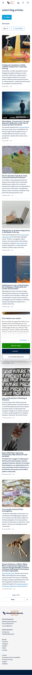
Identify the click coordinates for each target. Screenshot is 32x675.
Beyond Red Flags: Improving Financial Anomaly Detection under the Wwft (15, 454)
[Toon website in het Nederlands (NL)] (18, 3)
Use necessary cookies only (16, 357)
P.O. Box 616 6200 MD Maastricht (8, 633)
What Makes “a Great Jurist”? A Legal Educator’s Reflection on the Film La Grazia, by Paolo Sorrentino (15, 123)
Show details (23, 340)
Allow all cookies (16, 345)
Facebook (5, 642)
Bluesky (4, 639)
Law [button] (5, 28)
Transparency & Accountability (11, 657)
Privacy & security (7, 659)
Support (4, 661)
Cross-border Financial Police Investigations (12, 510)
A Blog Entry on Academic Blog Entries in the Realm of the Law (16, 231)
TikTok (4, 648)
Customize (16, 351)
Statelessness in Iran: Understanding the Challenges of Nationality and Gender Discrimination (15, 287)
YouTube (4, 650)
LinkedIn (4, 646)
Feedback (5, 664)
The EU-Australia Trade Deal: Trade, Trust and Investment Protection (14, 177)
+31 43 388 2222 (7, 626)
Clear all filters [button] (18, 28)
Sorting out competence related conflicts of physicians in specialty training (14, 66)
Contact (4, 655)
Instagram (5, 644)
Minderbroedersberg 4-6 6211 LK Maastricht (9, 622)
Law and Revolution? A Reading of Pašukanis (14, 399)
